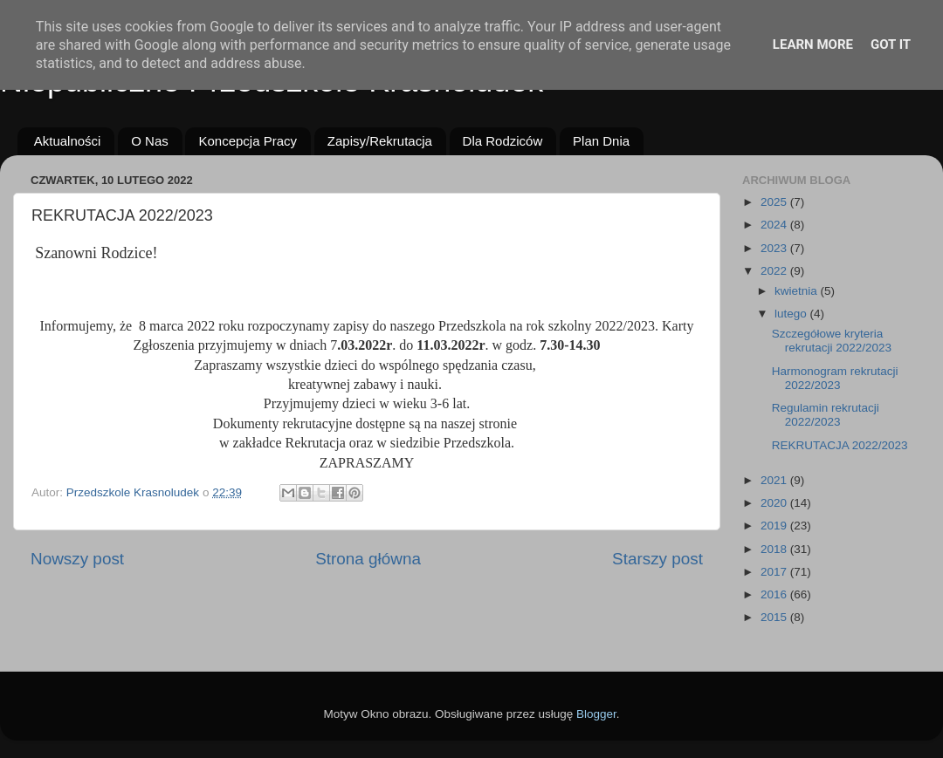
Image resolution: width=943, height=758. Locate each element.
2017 (775, 571)
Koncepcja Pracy (247, 140)
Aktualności (67, 140)
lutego (792, 313)
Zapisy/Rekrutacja (379, 140)
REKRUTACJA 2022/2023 (840, 445)
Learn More (813, 44)
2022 (775, 270)
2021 (775, 480)
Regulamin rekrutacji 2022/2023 (825, 414)
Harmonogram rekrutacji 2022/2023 (835, 378)
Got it (891, 44)
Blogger (596, 713)
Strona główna (368, 559)
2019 (775, 525)
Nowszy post (77, 559)
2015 (775, 617)
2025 (775, 201)
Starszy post (657, 559)
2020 (775, 502)
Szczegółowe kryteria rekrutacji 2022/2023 (831, 340)
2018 (775, 549)
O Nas (150, 140)
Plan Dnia (601, 140)
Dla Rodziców (503, 140)
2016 (775, 594)
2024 (775, 224)
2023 (775, 248)
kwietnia (797, 290)
